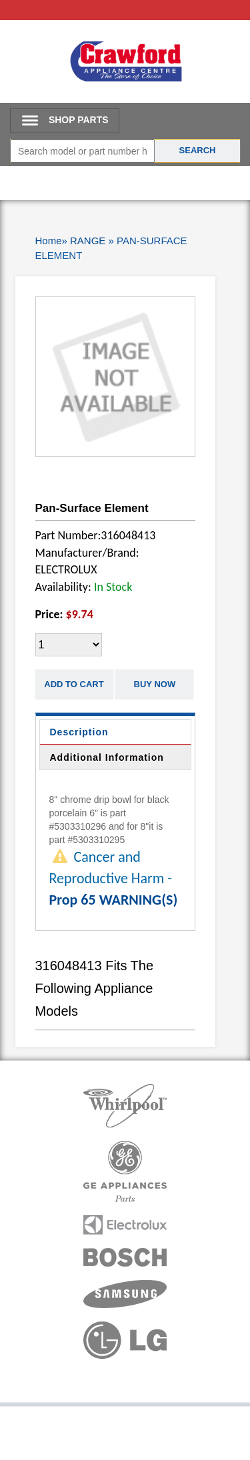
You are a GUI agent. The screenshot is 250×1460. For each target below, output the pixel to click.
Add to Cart (73, 684)
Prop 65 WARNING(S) (113, 900)
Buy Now (155, 684)
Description (79, 732)
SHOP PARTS (79, 119)
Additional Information (107, 757)
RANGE (87, 240)
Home (48, 240)
